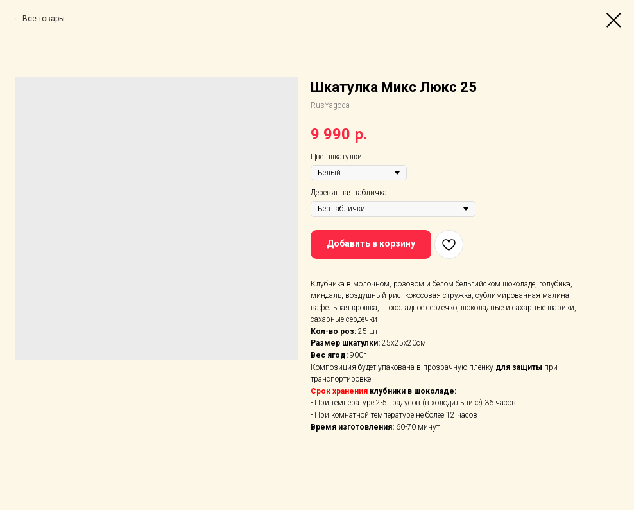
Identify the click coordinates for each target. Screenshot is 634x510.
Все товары (43, 18)
